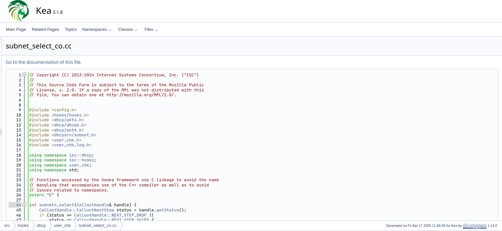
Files (151, 29)
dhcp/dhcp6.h (127, 125)
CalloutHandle (150, 205)
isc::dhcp (138, 155)
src (7, 225)
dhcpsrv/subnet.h (132, 135)
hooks (23, 225)
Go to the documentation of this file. (101, 62)
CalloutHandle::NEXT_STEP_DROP (168, 215)
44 (72, 205)
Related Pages (45, 29)
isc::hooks (139, 160)
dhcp (41, 225)
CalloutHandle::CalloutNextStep (134, 210)
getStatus (225, 210)
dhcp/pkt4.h (125, 120)
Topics (71, 29)
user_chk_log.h (129, 145)
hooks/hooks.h (128, 115)
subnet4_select (114, 205)
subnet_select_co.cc (98, 225)
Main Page (16, 29)
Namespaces (96, 29)
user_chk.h (124, 140)
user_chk (137, 165)
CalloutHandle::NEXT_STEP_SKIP (168, 220)
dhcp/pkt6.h (125, 130)
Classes (128, 29)
